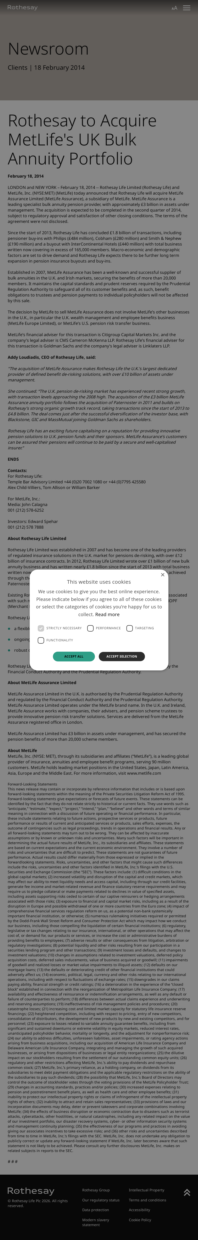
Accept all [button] (74, 656)
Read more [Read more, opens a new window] (107, 614)
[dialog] (99, 620)
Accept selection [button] (121, 656)
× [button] (162, 575)
